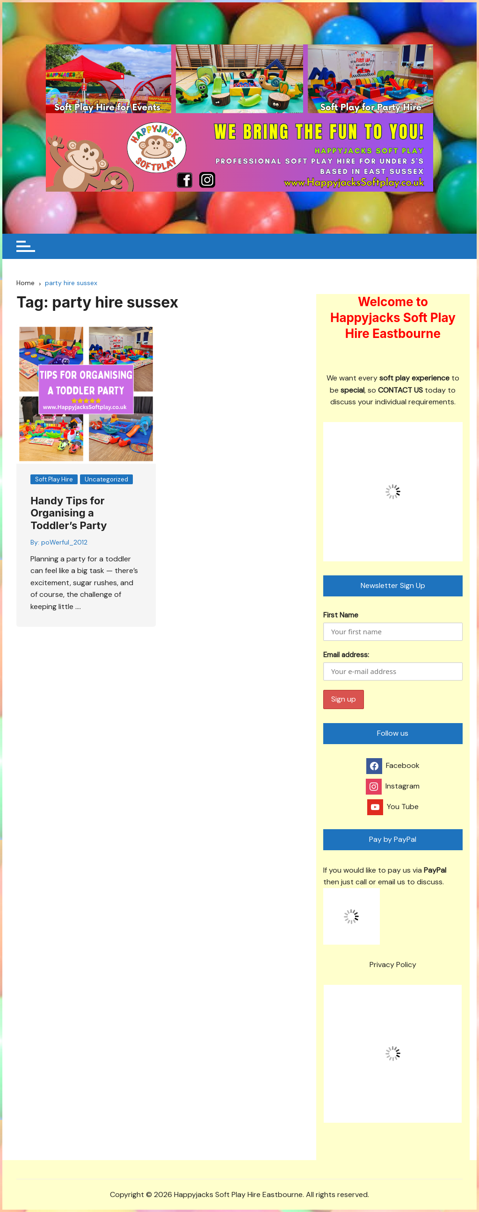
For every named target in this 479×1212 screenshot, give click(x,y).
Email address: (393, 665)
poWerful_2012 (64, 542)
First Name (340, 615)
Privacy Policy (393, 964)
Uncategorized (106, 479)
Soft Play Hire (54, 479)
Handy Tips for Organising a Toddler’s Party (68, 513)
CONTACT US (400, 390)
